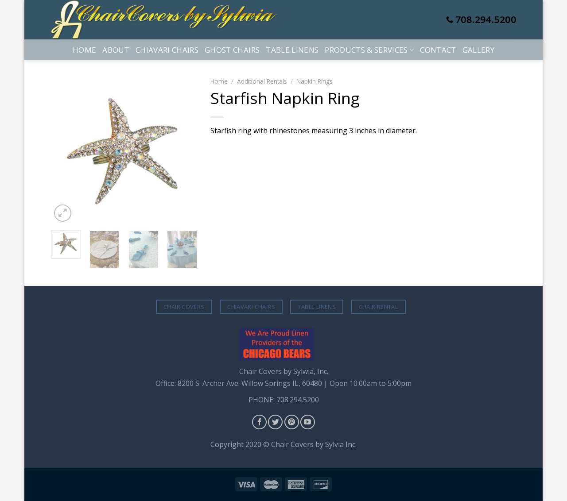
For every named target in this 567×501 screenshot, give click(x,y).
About (115, 50)
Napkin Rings (314, 81)
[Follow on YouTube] (307, 422)
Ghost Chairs (232, 50)
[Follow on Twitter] (275, 422)
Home (84, 50)
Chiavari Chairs (167, 50)
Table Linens (292, 50)
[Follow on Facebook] (259, 422)
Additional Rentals (262, 81)
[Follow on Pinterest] (291, 422)
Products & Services (369, 50)
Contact (438, 50)
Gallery (478, 50)
